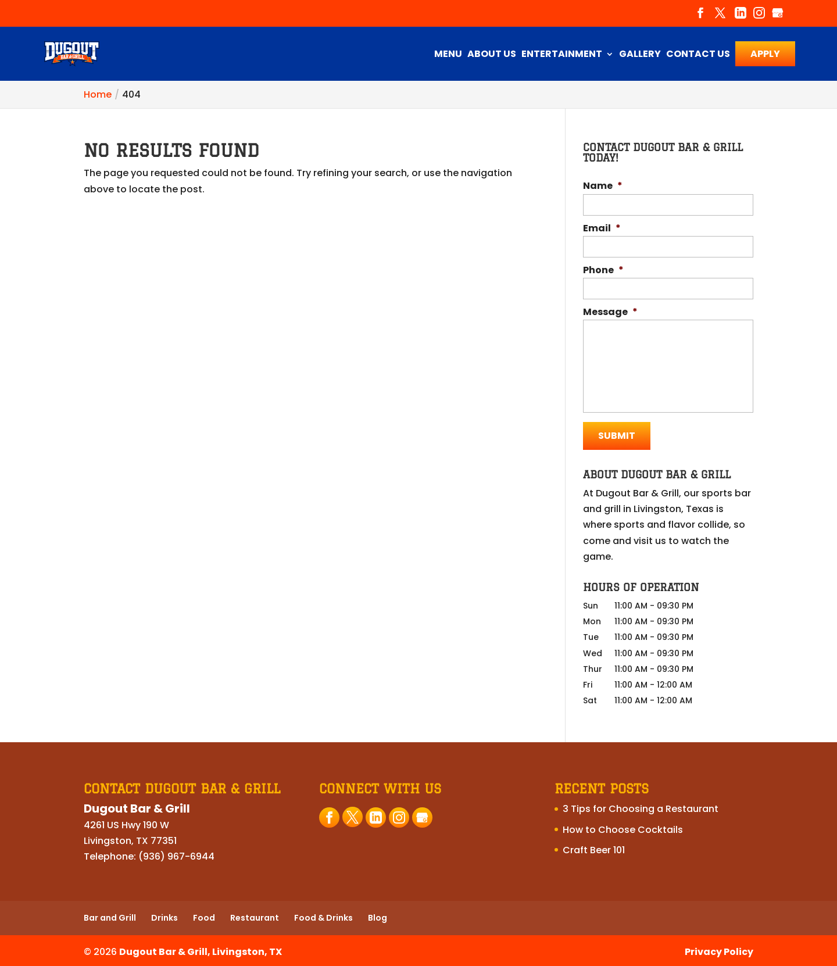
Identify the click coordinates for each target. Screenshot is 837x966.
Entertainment (561, 55)
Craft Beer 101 (594, 847)
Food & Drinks (323, 916)
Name (603, 186)
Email (602, 229)
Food (204, 916)
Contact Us (698, 55)
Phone (603, 270)
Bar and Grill (110, 916)
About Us (491, 55)
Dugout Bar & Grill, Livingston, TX (200, 949)
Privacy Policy (719, 949)
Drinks (164, 916)
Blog (377, 916)
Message (610, 312)
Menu (448, 55)
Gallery (640, 55)
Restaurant (254, 916)
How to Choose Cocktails (623, 827)
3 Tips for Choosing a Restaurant (640, 807)
